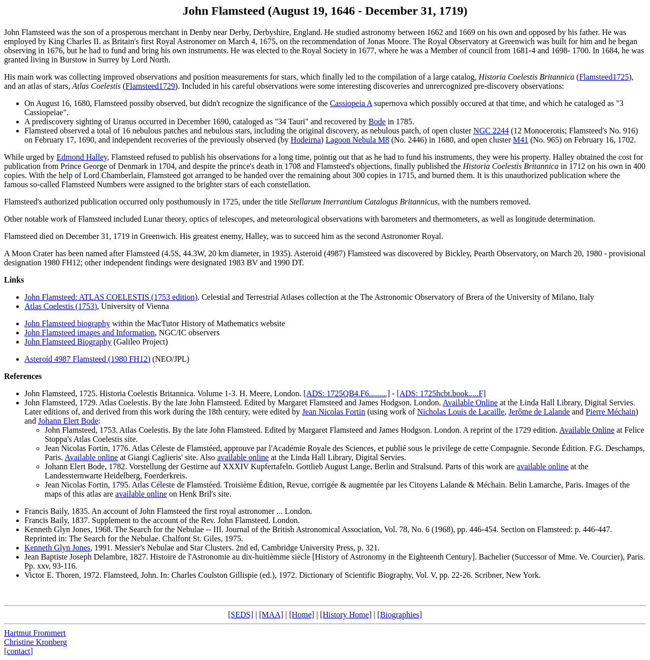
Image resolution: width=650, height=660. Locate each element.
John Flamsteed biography (67, 323)
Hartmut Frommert (35, 633)
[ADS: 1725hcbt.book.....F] (441, 393)
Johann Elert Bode (68, 420)
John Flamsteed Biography (68, 341)
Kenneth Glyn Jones (57, 529)
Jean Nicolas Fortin (333, 411)
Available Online (470, 402)
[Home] (301, 614)
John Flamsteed (49, 393)
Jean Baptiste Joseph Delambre (75, 556)
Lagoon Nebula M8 (357, 139)
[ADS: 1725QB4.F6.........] (347, 393)
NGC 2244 (491, 130)
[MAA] (271, 614)
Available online (91, 457)
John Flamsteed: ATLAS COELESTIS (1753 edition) (111, 297)
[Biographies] (399, 614)
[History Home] (346, 614)
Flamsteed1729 (150, 86)
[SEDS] (240, 614)
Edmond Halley (81, 157)
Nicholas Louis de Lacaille (460, 411)
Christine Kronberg (35, 642)
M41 (520, 139)
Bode (377, 121)
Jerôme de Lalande (539, 411)
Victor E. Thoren (51, 575)
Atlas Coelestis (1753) (60, 306)
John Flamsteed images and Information (89, 332)
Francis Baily (46, 511)
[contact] (18, 651)
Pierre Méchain (610, 411)
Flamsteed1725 (604, 77)
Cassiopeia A (351, 103)
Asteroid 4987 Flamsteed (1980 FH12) (87, 359)
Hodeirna (305, 139)
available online (243, 457)
